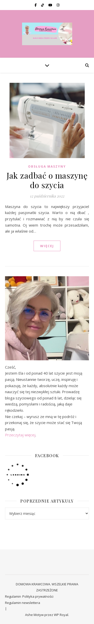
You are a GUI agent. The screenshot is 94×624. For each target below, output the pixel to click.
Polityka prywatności (37, 596)
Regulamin (13, 596)
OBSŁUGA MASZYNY (47, 166)
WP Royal (61, 614)
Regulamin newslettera (22, 602)
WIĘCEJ (47, 246)
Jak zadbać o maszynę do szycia (47, 180)
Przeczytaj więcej (20, 434)
